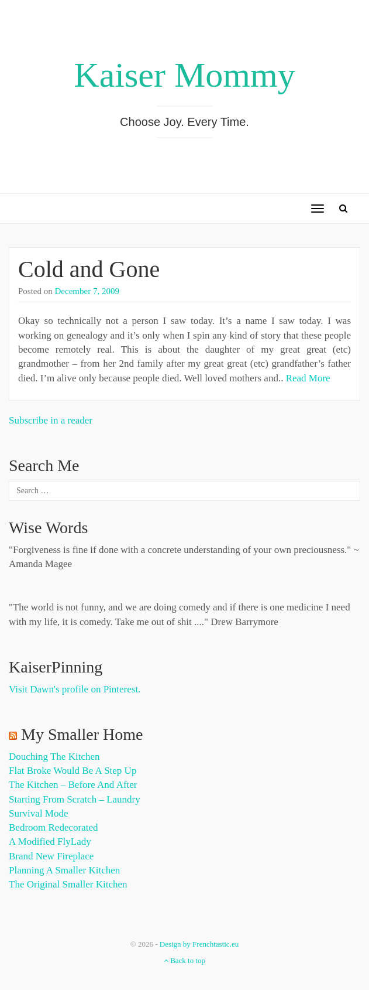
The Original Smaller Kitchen (68, 884)
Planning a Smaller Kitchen (64, 870)
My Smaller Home (82, 734)
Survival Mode (38, 813)
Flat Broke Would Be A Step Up (72, 770)
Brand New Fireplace (51, 856)
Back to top (184, 960)
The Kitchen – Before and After (73, 784)
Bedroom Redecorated (53, 827)
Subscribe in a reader (50, 420)
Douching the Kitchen (54, 756)
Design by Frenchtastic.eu (199, 944)
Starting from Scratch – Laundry (74, 799)
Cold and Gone (89, 269)
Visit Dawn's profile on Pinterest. (74, 689)
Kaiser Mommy (184, 75)
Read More (308, 378)
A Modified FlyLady (50, 841)
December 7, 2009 (87, 291)
